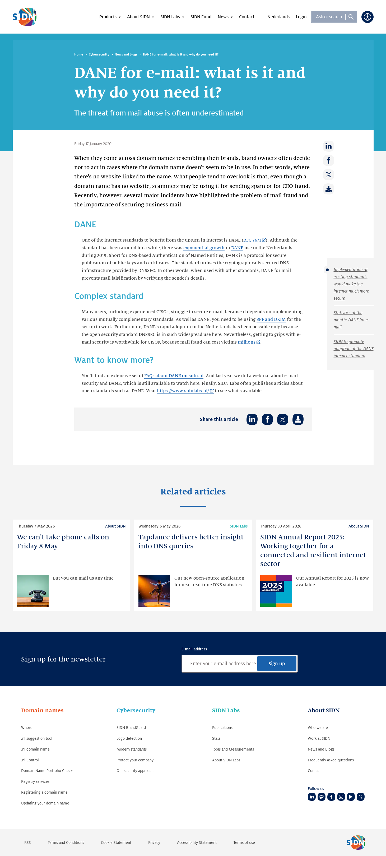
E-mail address (194, 649)
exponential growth (204, 248)
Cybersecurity (99, 54)
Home (78, 54)
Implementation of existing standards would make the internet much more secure (351, 284)
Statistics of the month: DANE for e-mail (351, 320)
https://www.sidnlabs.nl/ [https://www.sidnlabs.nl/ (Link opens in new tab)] (183, 390)
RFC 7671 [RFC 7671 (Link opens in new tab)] (252, 240)
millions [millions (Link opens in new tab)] (246, 342)
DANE (237, 248)
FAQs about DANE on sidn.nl (173, 375)
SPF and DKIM (271, 319)
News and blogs (126, 54)
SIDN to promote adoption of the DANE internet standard (354, 348)
